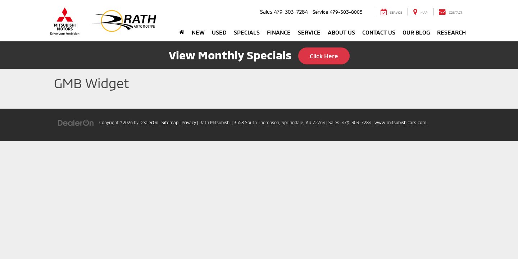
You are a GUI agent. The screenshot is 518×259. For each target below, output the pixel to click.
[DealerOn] (76, 122)
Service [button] (309, 32)
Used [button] (219, 32)
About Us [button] (341, 32)
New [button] (198, 32)
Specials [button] (247, 32)
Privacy (189, 122)
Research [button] (451, 32)
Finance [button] (279, 32)
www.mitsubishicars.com (400, 122)
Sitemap (170, 122)
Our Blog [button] (416, 32)
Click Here (324, 55)
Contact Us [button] (378, 32)
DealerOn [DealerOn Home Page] (149, 122)
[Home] (182, 32)
